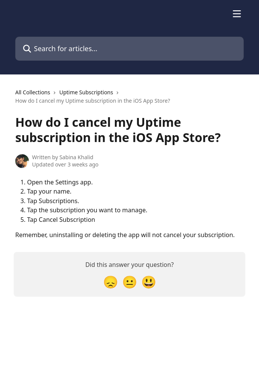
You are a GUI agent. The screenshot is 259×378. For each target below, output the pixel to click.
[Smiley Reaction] (148, 281)
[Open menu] (237, 13)
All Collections (32, 92)
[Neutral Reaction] (129, 281)
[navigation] (129, 99)
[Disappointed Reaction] (110, 281)
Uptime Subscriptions (86, 92)
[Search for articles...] (129, 49)
